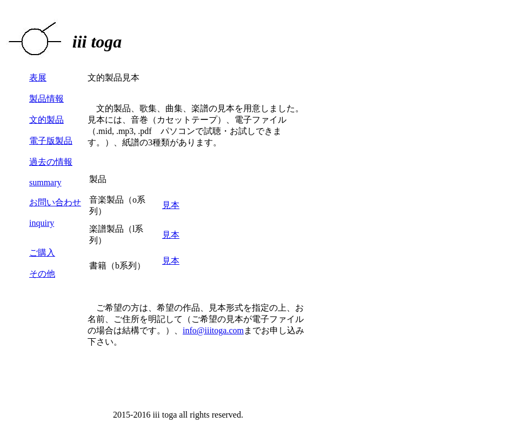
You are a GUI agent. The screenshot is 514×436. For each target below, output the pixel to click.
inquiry (41, 222)
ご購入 (42, 252)
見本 (170, 205)
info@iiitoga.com (213, 330)
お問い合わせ (55, 202)
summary (45, 182)
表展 (37, 77)
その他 (42, 273)
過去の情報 (50, 161)
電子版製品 (50, 140)
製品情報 (46, 98)
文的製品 (46, 119)
